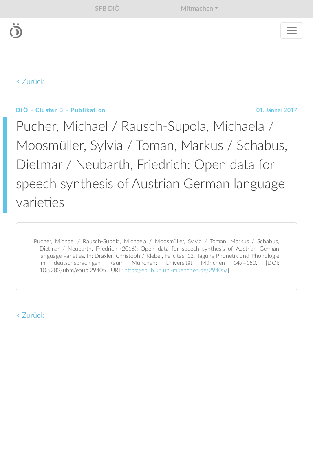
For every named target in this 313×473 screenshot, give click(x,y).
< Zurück (30, 81)
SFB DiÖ (107, 8)
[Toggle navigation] (291, 30)
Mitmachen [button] (197, 8)
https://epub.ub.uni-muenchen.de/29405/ (175, 270)
